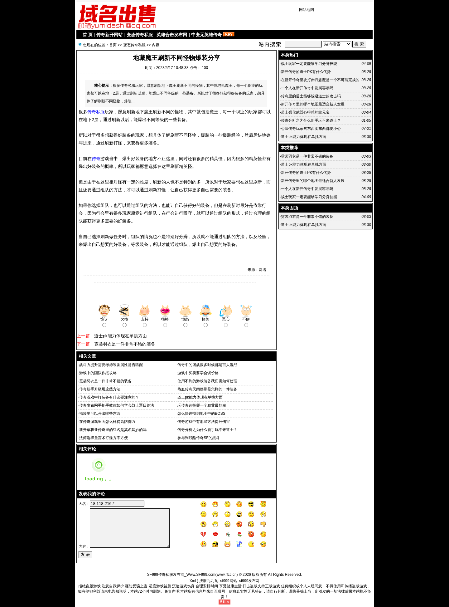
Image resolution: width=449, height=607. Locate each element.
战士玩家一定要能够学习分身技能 (309, 63)
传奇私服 (96, 111)
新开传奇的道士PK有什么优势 (306, 72)
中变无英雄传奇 (206, 34)
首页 (113, 45)
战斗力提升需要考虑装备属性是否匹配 (111, 365)
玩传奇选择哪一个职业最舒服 (201, 405)
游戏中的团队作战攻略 (98, 373)
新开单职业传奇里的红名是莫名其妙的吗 (113, 430)
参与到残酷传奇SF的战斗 (198, 438)
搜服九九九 (208, 581)
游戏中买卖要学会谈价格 (198, 373)
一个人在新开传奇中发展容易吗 (307, 88)
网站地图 (306, 9)
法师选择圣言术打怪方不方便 (103, 438)
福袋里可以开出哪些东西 (99, 413)
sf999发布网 (249, 581)
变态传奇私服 (140, 34)
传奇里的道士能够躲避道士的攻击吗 (311, 96)
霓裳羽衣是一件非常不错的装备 (124, 343)
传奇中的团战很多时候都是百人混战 (207, 365)
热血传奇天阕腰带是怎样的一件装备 (207, 389)
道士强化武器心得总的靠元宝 (305, 112)
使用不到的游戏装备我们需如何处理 (207, 381)
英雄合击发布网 (172, 34)
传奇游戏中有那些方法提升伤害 (203, 421)
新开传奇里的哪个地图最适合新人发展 (313, 104)
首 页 (88, 34)
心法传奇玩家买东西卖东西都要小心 (311, 128)
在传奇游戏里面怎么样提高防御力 (107, 421)
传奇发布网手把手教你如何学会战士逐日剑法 (116, 405)
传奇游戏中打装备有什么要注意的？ (109, 397)
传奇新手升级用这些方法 (99, 389)
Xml (193, 581)
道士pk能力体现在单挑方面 (120, 335)
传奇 (96, 158)
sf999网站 (228, 581)
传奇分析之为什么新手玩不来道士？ (207, 430)
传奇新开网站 (109, 34)
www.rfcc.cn (227, 574)
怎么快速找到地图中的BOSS (201, 413)
